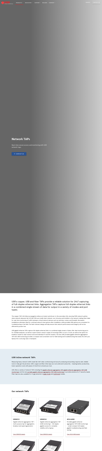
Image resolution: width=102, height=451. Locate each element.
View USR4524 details (46, 434)
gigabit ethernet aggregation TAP (53, 370)
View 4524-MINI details (73, 434)
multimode (56, 374)
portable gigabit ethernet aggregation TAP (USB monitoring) (45, 372)
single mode (46, 374)
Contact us (96, 2)
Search (88, 2)
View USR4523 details (19, 434)
